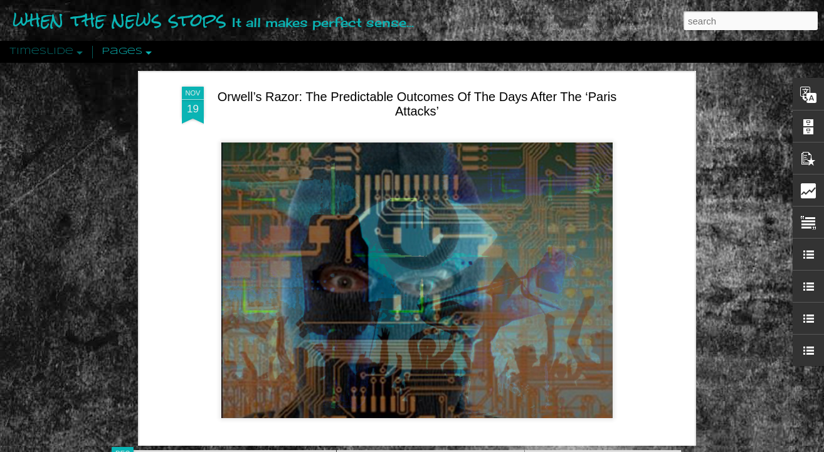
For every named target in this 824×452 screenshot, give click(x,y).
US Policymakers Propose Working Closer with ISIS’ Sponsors (656, 378)
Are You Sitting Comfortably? (419, 321)
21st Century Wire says (361, 301)
